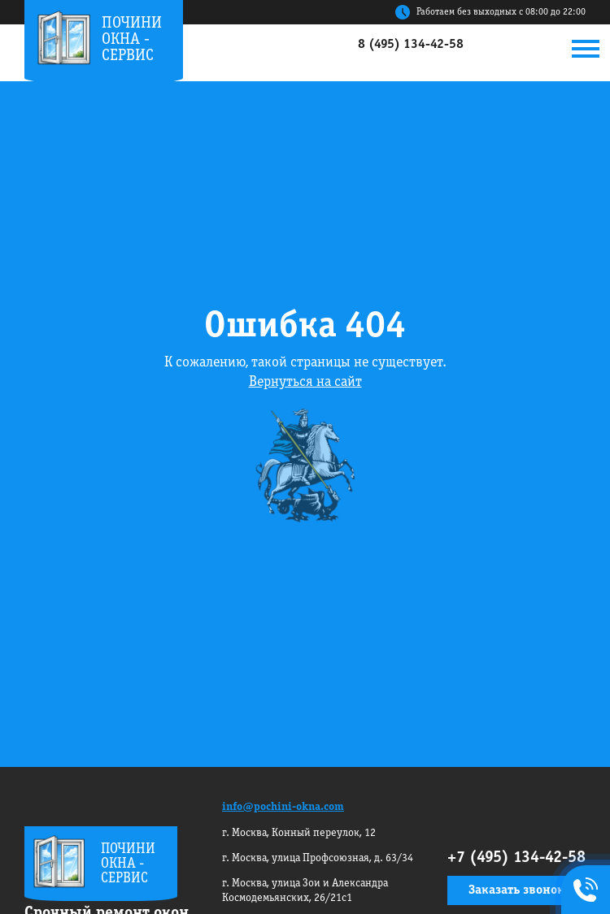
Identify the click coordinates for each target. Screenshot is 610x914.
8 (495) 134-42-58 (411, 44)
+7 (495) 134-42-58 (516, 858)
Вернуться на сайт (305, 382)
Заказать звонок (516, 890)
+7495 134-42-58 (582, 891)
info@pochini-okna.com (283, 807)
